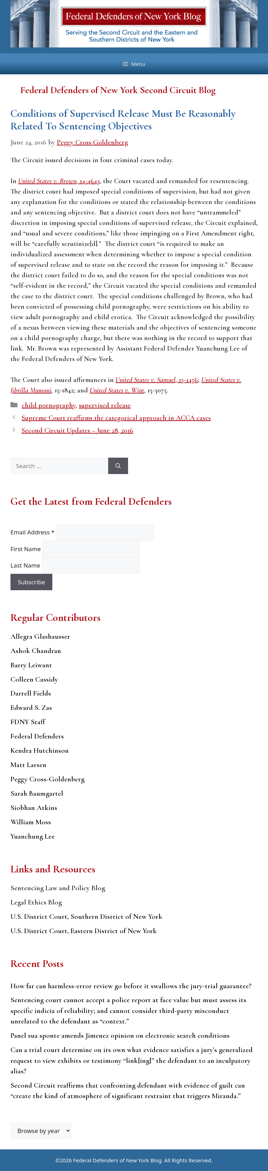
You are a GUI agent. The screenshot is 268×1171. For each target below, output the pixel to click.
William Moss (30, 822)
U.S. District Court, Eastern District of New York (83, 930)
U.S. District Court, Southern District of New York (86, 916)
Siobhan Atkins (33, 807)
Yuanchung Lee (32, 836)
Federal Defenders (37, 736)
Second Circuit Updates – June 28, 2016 (77, 430)
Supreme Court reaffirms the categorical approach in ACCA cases (116, 418)
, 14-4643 (59, 181)
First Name (26, 549)
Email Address (33, 532)
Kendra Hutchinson (39, 750)
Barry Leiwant (31, 665)
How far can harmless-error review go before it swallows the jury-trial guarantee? (130, 986)
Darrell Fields (30, 693)
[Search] (118, 466)
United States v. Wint (117, 390)
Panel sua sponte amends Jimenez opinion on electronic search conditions (120, 1035)
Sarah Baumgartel (36, 793)
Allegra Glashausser (40, 636)
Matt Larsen (28, 764)
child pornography (49, 405)
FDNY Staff (27, 722)
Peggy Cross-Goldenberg (47, 779)
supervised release (105, 405)
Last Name (26, 565)
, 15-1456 (157, 380)
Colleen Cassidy (34, 679)
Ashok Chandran (35, 650)
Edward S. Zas (31, 707)
